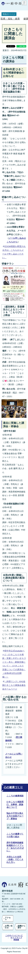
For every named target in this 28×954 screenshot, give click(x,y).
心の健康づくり (13, 787)
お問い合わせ (8, 927)
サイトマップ (16, 938)
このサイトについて (14, 936)
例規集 (16, 940)
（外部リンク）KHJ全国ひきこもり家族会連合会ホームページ (14, 685)
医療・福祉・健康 (10, 18)
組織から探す (21, 927)
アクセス (8, 919)
